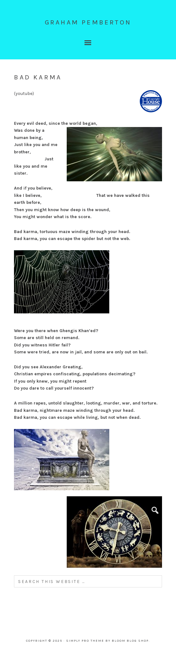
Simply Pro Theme (85, 641)
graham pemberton (88, 22)
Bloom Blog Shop (130, 641)
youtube (24, 93)
